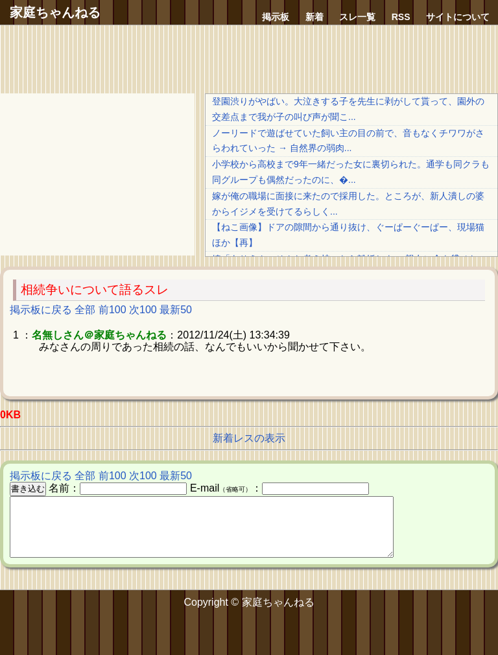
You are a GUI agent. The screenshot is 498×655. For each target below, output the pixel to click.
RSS (401, 17)
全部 (85, 309)
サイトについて (458, 17)
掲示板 (275, 17)
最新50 (176, 309)
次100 (143, 309)
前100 (112, 309)
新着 (314, 17)
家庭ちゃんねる (55, 12)
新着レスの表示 (249, 438)
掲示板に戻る (41, 309)
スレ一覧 (357, 17)
